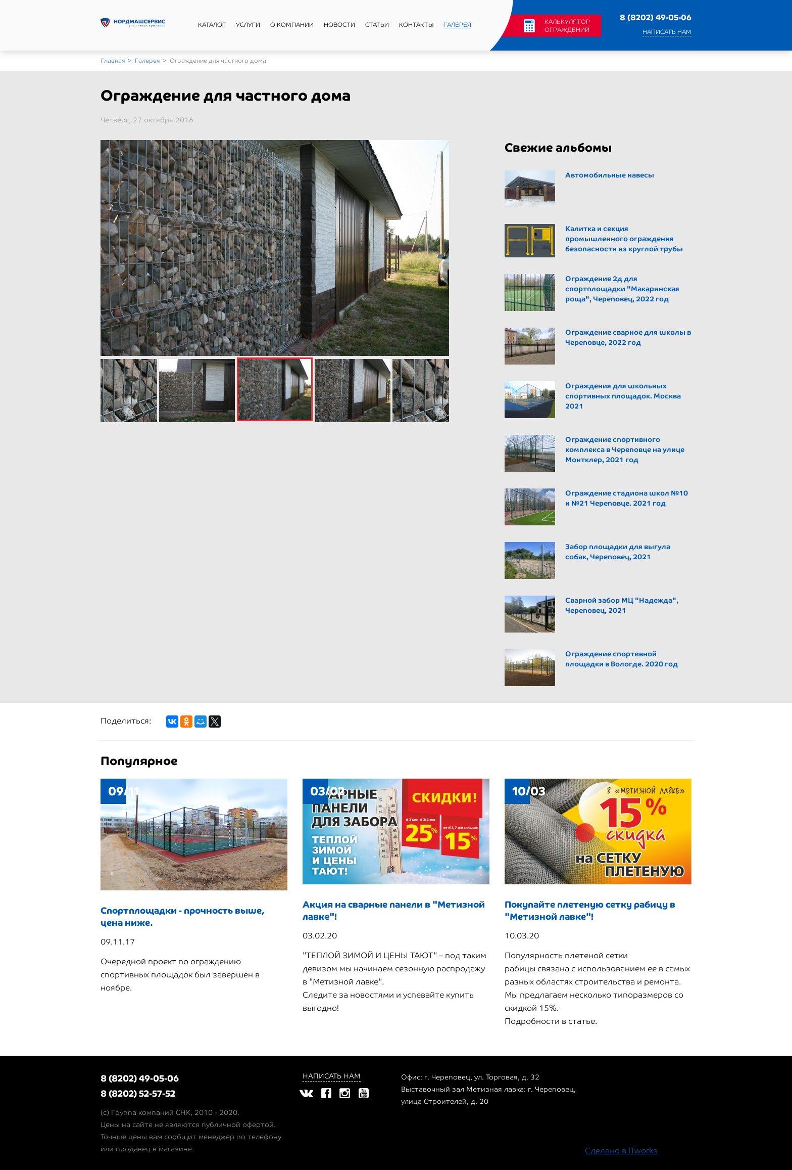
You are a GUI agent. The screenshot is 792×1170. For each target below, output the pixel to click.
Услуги (248, 24)
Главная (113, 60)
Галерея (457, 24)
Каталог (212, 24)
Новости (339, 24)
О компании (292, 24)
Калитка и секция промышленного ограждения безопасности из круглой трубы (624, 238)
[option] (275, 256)
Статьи (377, 24)
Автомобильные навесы (609, 175)
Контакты (416, 24)
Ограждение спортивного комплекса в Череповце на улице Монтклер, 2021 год (624, 449)
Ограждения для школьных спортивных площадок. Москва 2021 (623, 396)
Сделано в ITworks (621, 1150)
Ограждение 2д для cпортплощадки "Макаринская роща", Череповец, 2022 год (622, 289)
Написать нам (666, 31)
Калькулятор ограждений (567, 25)
